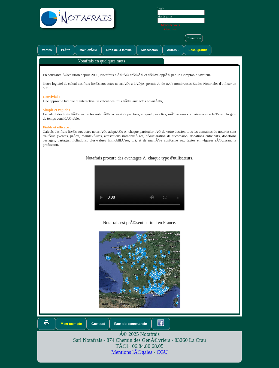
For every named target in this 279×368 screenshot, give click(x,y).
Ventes (47, 50)
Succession (149, 50)
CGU (162, 352)
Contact (98, 324)
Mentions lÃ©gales (131, 352)
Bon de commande (130, 324)
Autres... (173, 50)
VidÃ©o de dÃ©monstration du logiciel (139, 187)
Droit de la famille (119, 50)
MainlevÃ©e (88, 50)
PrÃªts (65, 50)
